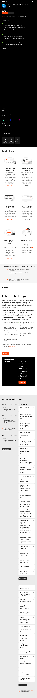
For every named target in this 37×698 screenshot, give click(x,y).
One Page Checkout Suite (27, 248)
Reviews (19, 16)
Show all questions (22, 582)
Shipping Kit (12, 346)
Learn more (9, 185)
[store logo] (4, 1)
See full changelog (6, 452)
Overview (3, 16)
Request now (22, 385)
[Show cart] (32, 1)
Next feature (5, 353)
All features (14, 16)
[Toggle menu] (35, 1)
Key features (9, 16)
